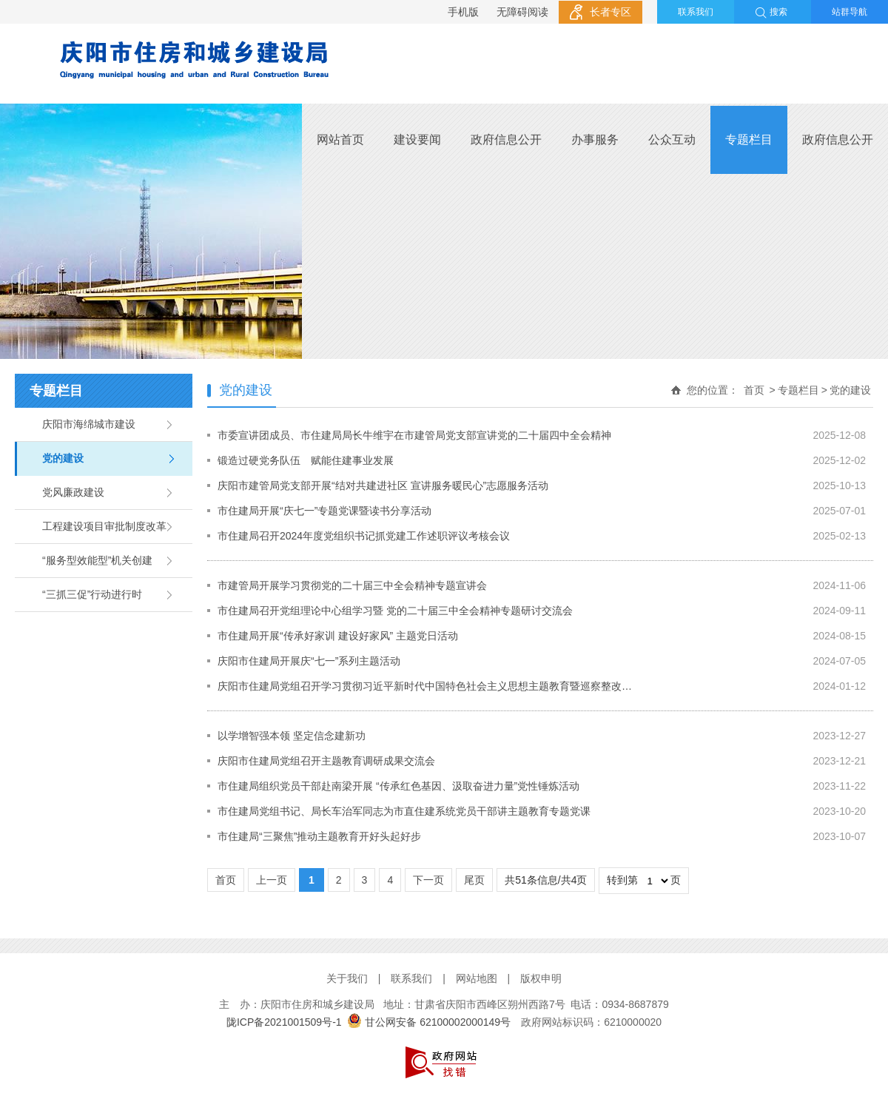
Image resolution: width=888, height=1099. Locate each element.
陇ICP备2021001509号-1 (284, 1022)
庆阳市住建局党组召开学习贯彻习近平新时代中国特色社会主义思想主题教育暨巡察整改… (425, 686)
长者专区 (610, 12)
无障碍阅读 (522, 12)
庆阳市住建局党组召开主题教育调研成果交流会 (326, 761)
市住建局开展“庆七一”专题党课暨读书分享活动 (324, 511)
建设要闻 (417, 139)
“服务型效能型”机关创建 (97, 560)
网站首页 (340, 139)
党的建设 (63, 458)
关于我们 (347, 978)
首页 (754, 390)
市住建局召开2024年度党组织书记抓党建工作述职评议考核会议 (364, 536)
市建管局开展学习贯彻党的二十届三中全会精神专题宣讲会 (352, 585)
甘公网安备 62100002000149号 (429, 1022)
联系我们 (695, 12)
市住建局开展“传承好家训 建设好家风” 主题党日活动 (338, 636)
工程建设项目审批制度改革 (104, 526)
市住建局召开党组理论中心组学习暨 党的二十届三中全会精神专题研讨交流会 (395, 610)
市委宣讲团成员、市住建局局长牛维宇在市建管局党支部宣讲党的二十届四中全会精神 (414, 435)
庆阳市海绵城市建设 (88, 424)
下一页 (428, 880)
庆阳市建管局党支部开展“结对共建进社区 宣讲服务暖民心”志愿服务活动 (383, 485)
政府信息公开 (506, 139)
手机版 (463, 12)
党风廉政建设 (73, 492)
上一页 (271, 880)
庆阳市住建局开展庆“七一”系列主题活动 (309, 661)
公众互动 (672, 139)
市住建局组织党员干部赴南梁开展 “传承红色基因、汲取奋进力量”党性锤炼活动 (398, 786)
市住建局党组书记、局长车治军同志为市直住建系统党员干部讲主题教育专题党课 (404, 811)
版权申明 (541, 978)
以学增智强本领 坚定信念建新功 (292, 736)
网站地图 (476, 978)
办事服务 (595, 139)
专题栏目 (749, 139)
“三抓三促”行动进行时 (92, 594)
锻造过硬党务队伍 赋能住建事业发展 (306, 460)
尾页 (474, 880)
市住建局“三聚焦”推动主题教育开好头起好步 (319, 836)
